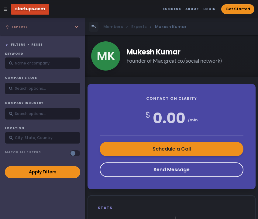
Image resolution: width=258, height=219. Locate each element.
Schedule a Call (172, 148)
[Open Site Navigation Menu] (5, 9)
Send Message (171, 169)
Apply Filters (43, 172)
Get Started (237, 9)
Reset (37, 45)
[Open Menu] (93, 27)
